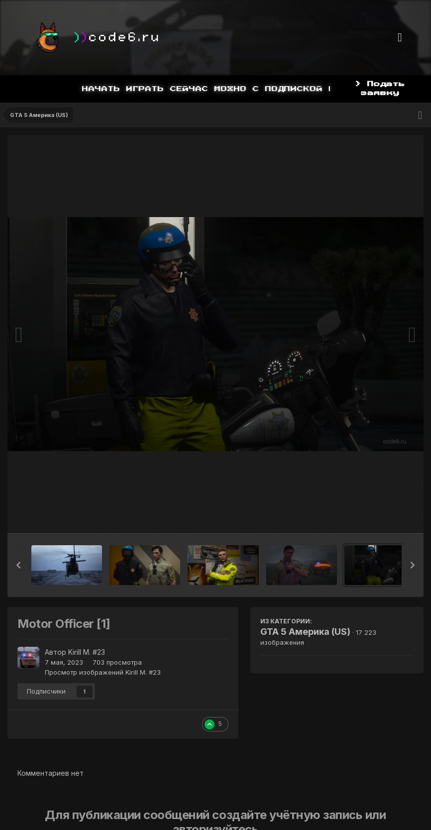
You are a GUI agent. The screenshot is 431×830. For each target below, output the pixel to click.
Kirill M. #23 (86, 652)
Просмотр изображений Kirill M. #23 (103, 672)
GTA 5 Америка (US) (305, 631)
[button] (18, 565)
